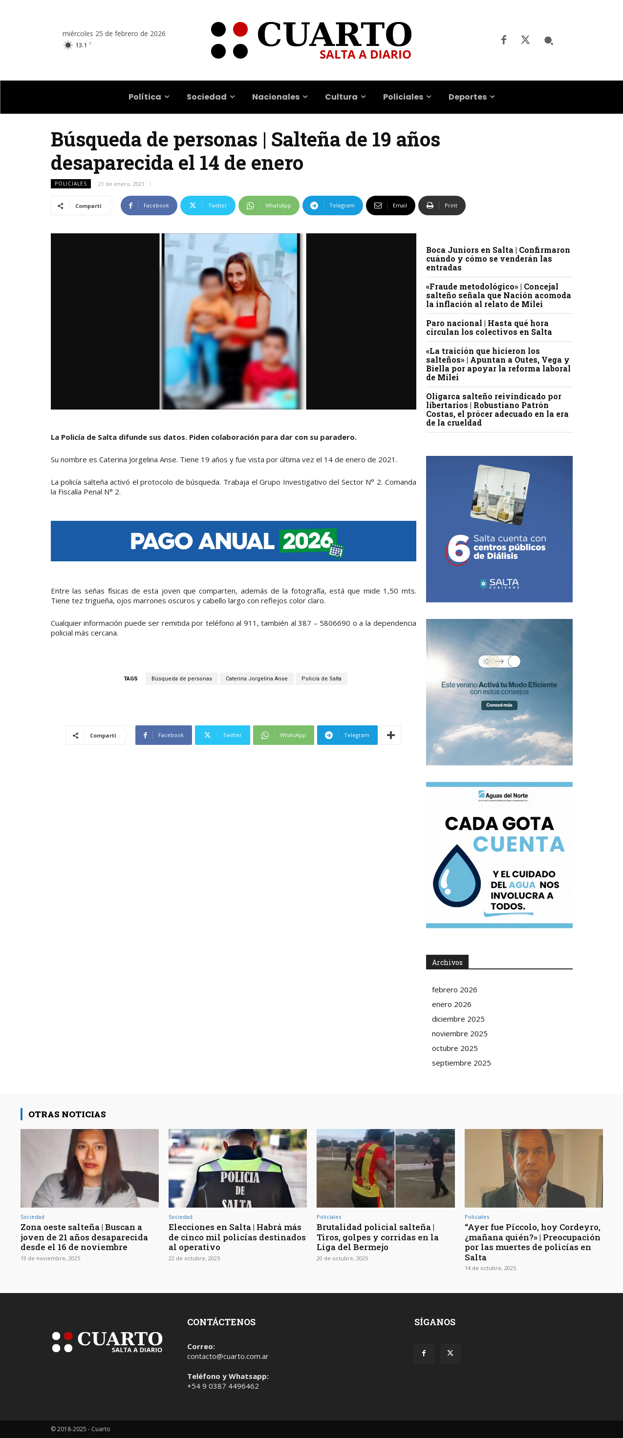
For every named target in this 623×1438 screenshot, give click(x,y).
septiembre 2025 (461, 1063)
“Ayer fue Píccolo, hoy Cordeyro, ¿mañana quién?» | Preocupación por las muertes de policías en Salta (533, 1241)
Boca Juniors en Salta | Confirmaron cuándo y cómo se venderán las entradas (498, 258)
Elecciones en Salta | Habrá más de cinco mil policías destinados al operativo (237, 1237)
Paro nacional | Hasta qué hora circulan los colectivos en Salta (489, 327)
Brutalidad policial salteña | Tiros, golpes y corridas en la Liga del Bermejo (378, 1237)
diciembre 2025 (458, 1019)
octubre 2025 (455, 1048)
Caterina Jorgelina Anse (257, 679)
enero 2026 (452, 1004)
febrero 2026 (454, 989)
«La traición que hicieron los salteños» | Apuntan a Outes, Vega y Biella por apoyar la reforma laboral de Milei (498, 364)
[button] (548, 40)
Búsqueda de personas (181, 679)
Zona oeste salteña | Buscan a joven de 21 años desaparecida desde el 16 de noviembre (84, 1237)
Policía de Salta (321, 679)
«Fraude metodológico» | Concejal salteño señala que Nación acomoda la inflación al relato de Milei (498, 295)
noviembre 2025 (460, 1033)
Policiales (71, 183)
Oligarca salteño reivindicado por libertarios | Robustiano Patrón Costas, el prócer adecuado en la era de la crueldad (497, 409)
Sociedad (32, 1216)
